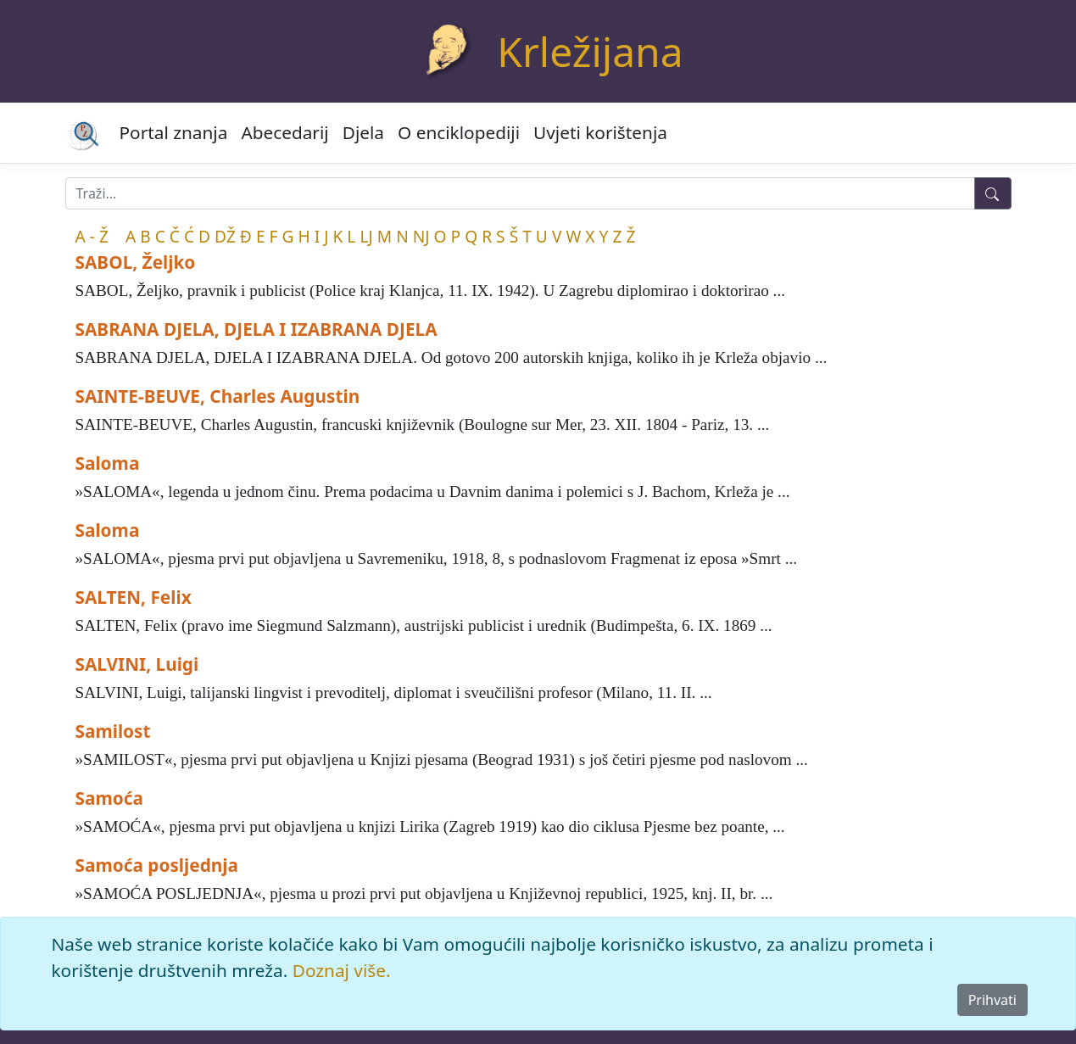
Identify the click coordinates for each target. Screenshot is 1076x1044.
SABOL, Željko (135, 262)
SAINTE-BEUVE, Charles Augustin (217, 396)
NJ (421, 236)
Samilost (113, 731)
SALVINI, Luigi (137, 664)
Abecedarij (284, 132)
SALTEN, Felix (133, 597)
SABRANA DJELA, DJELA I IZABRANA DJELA (256, 329)
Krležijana (590, 51)
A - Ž (92, 236)
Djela (363, 132)
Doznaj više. (342, 970)
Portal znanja (174, 132)
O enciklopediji (459, 132)
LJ (366, 236)
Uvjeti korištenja (600, 132)
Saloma (107, 463)
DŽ (225, 236)
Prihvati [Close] (992, 1000)
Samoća (109, 798)
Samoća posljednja (157, 865)
